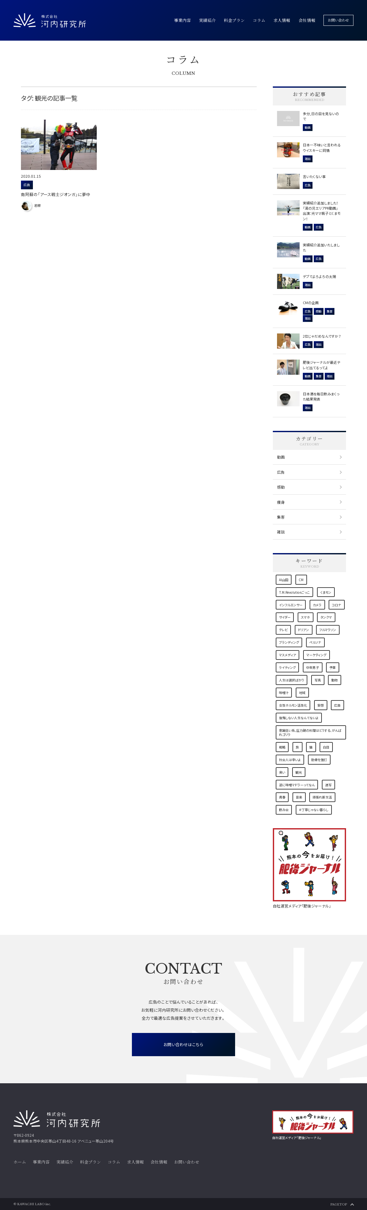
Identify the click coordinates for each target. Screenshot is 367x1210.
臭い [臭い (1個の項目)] (282, 772)
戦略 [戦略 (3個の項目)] (282, 747)
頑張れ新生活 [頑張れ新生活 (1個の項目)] (322, 797)
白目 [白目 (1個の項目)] (326, 747)
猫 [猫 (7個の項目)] (310, 747)
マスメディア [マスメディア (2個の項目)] (287, 654)
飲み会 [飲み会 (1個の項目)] (284, 809)
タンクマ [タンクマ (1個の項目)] (326, 617)
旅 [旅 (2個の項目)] (297, 747)
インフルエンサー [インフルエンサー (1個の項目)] (291, 604)
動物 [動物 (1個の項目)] (334, 680)
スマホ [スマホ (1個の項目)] (305, 617)
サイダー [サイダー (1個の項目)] (285, 617)
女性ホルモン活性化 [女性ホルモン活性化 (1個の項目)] (293, 705)
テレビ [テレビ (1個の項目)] (283, 629)
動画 (281, 457)
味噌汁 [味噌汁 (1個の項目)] (284, 692)
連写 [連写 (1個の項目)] (328, 784)
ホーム (20, 1162)
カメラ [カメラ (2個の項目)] (317, 604)
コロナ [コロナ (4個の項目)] (336, 604)
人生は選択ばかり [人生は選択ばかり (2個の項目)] (291, 680)
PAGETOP (338, 1204)
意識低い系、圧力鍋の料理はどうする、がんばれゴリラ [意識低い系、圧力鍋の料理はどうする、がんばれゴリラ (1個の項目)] (310, 732)
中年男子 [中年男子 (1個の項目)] (312, 667)
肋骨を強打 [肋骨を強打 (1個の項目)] (319, 759)
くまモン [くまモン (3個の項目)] (325, 592)
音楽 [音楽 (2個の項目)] (299, 797)
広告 (281, 472)
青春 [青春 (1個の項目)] (282, 797)
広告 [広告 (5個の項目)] (337, 705)
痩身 (281, 502)
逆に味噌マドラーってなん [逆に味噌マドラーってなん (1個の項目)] (297, 784)
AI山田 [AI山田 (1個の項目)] (283, 579)
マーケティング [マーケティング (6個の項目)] (316, 654)
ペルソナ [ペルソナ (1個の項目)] (315, 642)
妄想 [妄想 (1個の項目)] (320, 705)
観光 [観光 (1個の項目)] (298, 772)
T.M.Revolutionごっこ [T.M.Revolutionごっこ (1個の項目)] (294, 592)
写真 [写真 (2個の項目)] (317, 680)
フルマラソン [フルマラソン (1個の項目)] (327, 629)
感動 (281, 487)
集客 (281, 517)
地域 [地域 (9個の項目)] (302, 692)
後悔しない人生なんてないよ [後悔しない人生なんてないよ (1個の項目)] (299, 717)
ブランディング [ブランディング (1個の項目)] (289, 642)
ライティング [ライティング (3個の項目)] (287, 667)
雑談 (281, 531)
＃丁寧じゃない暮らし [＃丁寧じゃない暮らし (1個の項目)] (313, 809)
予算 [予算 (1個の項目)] (332, 667)
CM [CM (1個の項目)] (301, 579)
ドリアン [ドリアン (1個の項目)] (303, 629)
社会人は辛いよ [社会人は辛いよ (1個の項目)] (290, 759)
